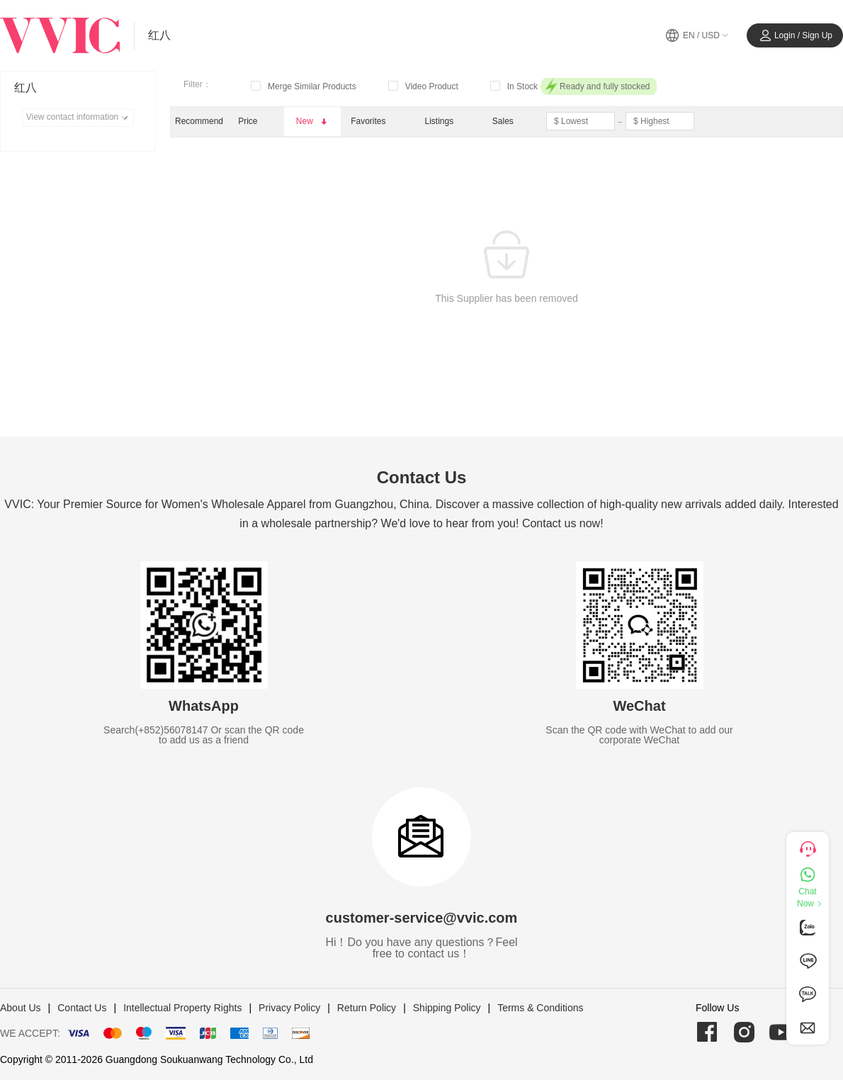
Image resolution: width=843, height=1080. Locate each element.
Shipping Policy (447, 1008)
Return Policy (366, 1008)
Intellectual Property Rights (182, 1008)
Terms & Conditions (540, 1008)
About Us (20, 1008)
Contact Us (81, 1008)
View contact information (79, 117)
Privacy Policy (289, 1008)
